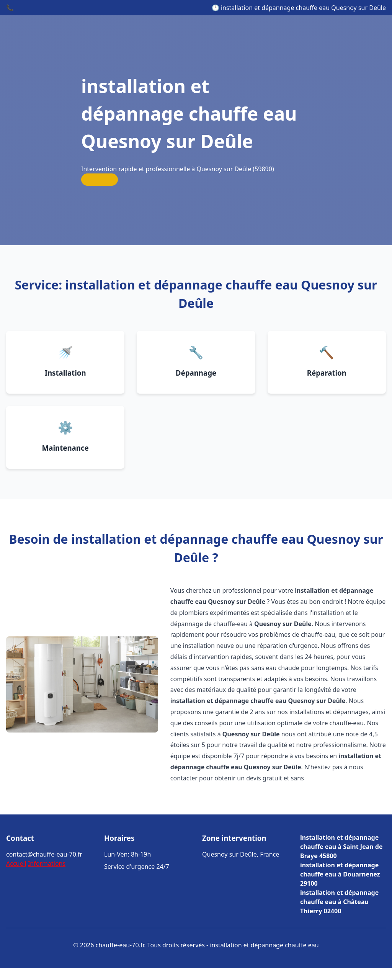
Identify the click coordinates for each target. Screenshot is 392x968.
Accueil (16, 863)
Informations (46, 863)
